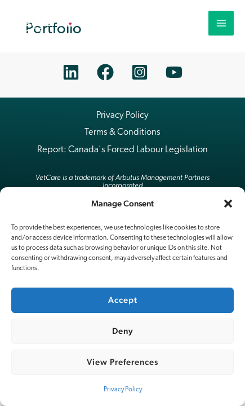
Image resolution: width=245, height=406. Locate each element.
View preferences (122, 362)
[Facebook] (105, 72)
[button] (228, 203)
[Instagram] (139, 72)
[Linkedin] (71, 72)
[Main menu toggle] (221, 23)
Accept (122, 299)
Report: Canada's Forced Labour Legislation (122, 150)
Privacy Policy (123, 389)
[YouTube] (174, 72)
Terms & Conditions (122, 132)
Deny (122, 331)
